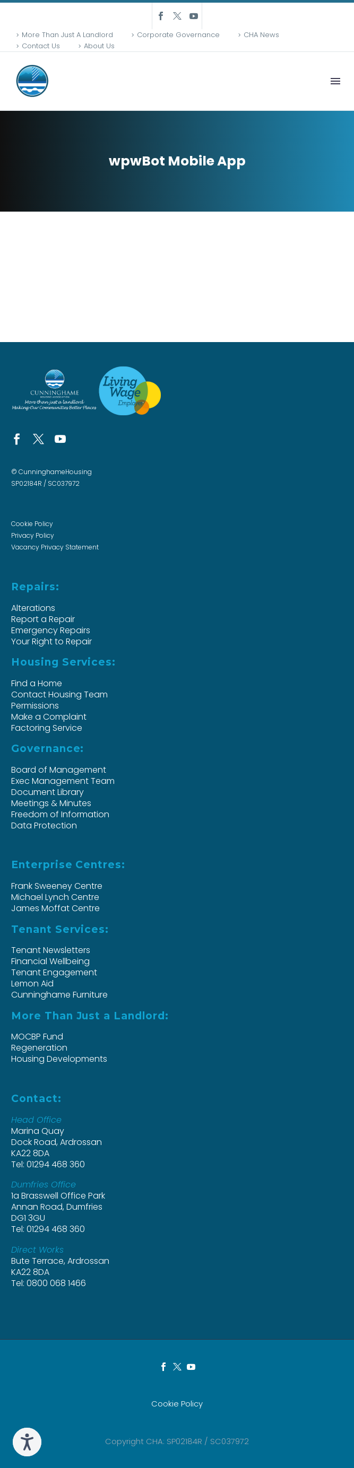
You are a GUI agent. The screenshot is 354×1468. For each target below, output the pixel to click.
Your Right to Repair (51, 641)
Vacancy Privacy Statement (55, 547)
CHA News (261, 35)
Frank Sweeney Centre (56, 886)
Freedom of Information (60, 814)
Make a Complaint (49, 717)
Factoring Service (46, 728)
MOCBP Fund (37, 1036)
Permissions (35, 706)
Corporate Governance (178, 35)
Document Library (47, 792)
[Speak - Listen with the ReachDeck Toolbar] (27, 1442)
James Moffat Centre (55, 908)
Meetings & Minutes (51, 803)
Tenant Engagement (54, 972)
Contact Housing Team (59, 694)
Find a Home (36, 683)
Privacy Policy (32, 535)
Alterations (33, 608)
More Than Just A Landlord (67, 35)
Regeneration (39, 1048)
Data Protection (44, 825)
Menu (335, 81)
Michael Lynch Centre (55, 897)
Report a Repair (43, 619)
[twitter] (38, 438)
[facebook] (16, 438)
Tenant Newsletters (50, 950)
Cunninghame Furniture (59, 995)
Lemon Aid (32, 983)
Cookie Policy (32, 523)
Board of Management (58, 770)
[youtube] (60, 438)
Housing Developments (59, 1059)
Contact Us (41, 46)
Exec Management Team (63, 781)
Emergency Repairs (50, 630)
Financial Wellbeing (50, 961)
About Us (99, 46)
